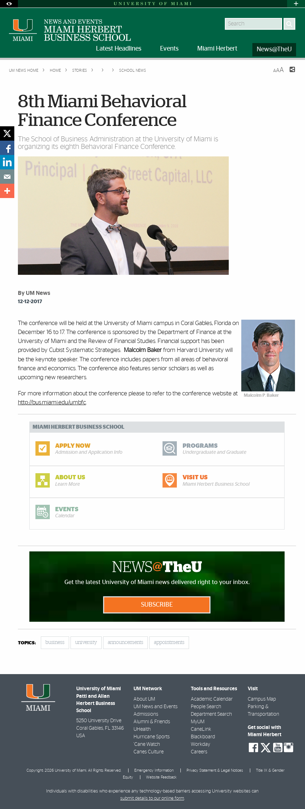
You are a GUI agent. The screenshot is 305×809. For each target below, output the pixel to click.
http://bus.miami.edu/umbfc (52, 402)
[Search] (289, 24)
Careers (199, 751)
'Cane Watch (147, 744)
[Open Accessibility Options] (9, 4)
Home (55, 70)
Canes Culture (149, 751)
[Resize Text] (278, 70)
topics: (27, 643)
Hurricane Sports (152, 736)
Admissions (146, 714)
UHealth (142, 729)
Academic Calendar (212, 699)
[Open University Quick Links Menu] (296, 4)
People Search (206, 706)
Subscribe (157, 605)
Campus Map (262, 699)
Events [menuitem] (169, 49)
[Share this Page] (288, 74)
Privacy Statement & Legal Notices (215, 770)
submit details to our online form (152, 798)
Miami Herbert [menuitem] (217, 49)
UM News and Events (156, 706)
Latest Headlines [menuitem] (118, 49)
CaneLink (201, 729)
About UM (144, 699)
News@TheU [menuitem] (274, 49)
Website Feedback (161, 777)
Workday (200, 744)
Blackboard (203, 736)
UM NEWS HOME (23, 70)
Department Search (211, 714)
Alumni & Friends (152, 721)
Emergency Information (154, 770)
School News (132, 70)
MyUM (197, 721)
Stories (79, 70)
